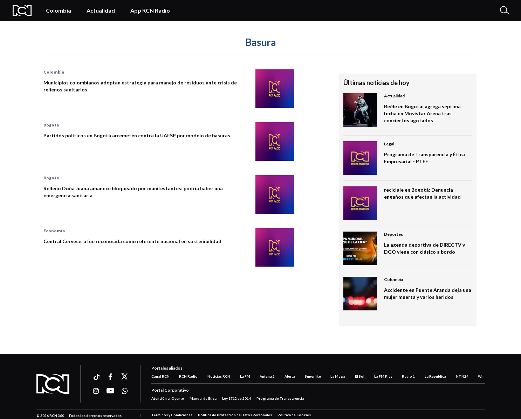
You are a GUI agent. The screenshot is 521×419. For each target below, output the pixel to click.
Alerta (290, 376)
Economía (54, 230)
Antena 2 (267, 376)
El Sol (359, 376)
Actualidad (101, 10)
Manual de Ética (203, 398)
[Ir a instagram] (96, 391)
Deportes (393, 234)
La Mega (337, 376)
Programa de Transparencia (280, 398)
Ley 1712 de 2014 (236, 398)
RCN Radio (188, 376)
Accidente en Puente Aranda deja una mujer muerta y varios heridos (427, 293)
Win (481, 376)
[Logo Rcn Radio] (22, 10)
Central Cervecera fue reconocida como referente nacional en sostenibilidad (132, 241)
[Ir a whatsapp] (125, 391)
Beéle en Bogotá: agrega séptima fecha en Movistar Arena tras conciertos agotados (422, 113)
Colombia (58, 10)
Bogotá (51, 125)
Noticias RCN (218, 376)
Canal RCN (160, 376)
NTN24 (462, 376)
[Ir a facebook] (110, 376)
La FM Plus (383, 376)
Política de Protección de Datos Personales (235, 415)
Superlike (313, 376)
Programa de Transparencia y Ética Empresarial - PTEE (424, 157)
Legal (389, 143)
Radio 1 (408, 376)
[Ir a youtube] (110, 391)
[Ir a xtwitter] (125, 376)
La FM (245, 376)
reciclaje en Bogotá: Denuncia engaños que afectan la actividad (422, 193)
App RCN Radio (150, 10)
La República (435, 376)
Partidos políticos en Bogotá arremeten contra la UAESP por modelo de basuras (136, 135)
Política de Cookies (294, 415)
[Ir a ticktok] (96, 377)
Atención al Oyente (167, 398)
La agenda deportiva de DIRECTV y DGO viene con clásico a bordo (424, 248)
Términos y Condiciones (171, 415)
